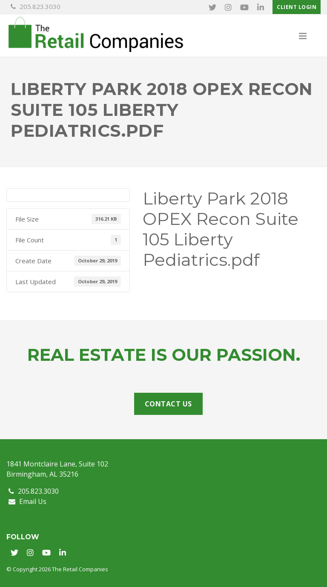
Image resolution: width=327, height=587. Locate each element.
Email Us (27, 501)
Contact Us (168, 404)
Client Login (296, 7)
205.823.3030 (35, 6)
